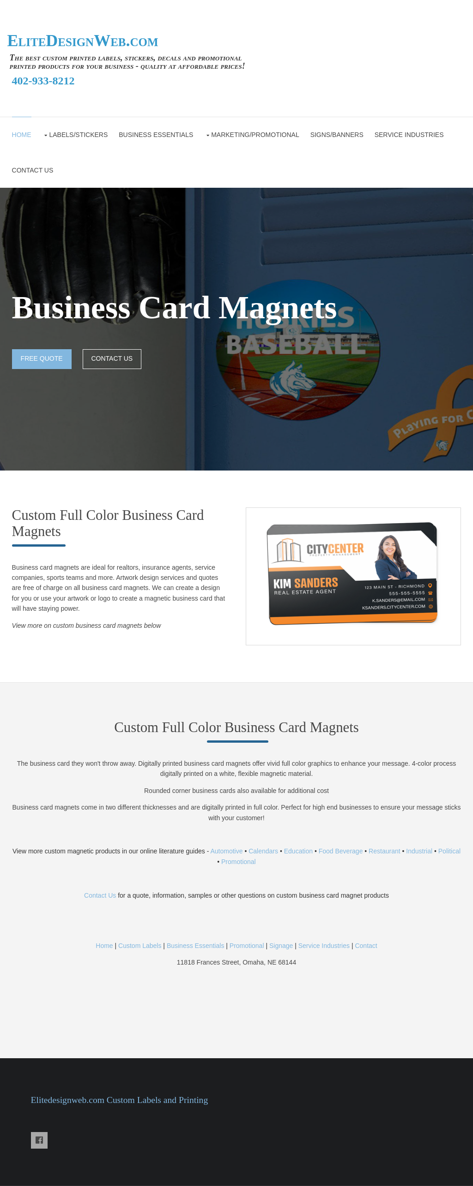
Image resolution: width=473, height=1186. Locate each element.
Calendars (263, 851)
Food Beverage (341, 851)
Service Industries (409, 134)
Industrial (419, 851)
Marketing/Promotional (255, 134)
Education (298, 851)
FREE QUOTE (42, 358)
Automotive (226, 851)
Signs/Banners (337, 134)
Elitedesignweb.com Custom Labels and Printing (119, 1100)
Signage (281, 945)
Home (21, 134)
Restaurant (384, 851)
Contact (366, 945)
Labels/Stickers (78, 134)
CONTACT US (33, 170)
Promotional (238, 861)
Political (449, 851)
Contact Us (100, 895)
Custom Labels (139, 945)
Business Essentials (156, 134)
